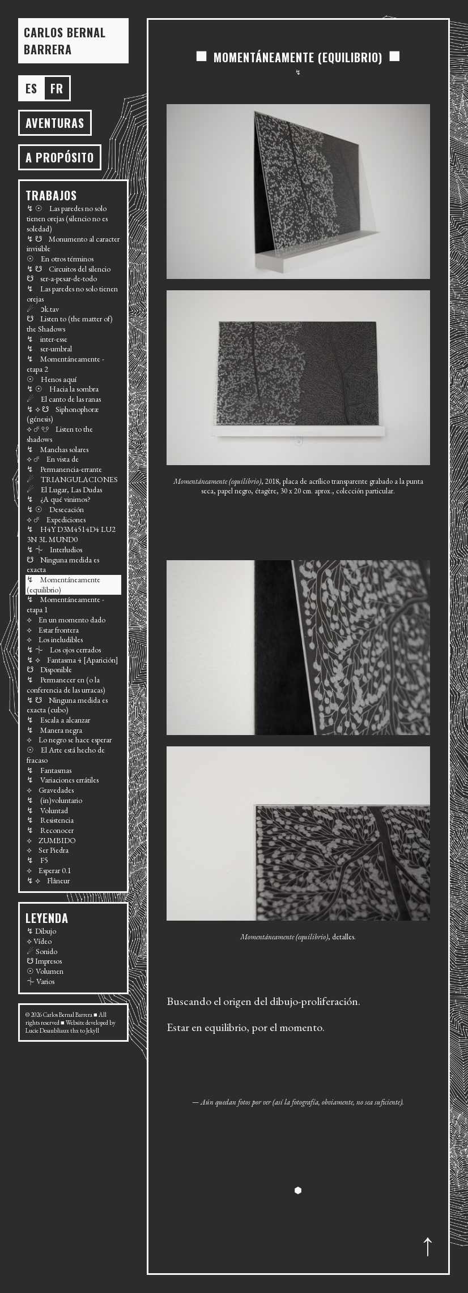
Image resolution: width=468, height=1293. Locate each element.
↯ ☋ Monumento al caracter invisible (73, 244)
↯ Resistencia (50, 820)
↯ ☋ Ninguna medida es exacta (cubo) (67, 705)
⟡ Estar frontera (53, 630)
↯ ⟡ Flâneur (48, 880)
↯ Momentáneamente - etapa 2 (65, 364)
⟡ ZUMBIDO (51, 840)
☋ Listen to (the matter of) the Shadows (70, 323)
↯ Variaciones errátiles (63, 780)
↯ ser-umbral (49, 348)
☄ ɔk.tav (43, 309)
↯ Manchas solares (57, 449)
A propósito (59, 157)
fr (56, 88)
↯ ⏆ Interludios (54, 549)
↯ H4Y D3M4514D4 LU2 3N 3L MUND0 (71, 534)
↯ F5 (37, 860)
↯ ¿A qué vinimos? (59, 499)
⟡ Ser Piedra (48, 850)
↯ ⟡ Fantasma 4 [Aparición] (72, 660)
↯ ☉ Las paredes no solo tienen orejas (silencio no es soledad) (67, 218)
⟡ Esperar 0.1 (49, 870)
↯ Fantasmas (49, 770)
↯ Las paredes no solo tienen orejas (72, 293)
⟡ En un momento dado (66, 620)
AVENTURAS (54, 122)
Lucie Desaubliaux (47, 1030)
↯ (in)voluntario (54, 800)
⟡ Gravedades (50, 790)
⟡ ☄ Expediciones (56, 519)
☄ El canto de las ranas (64, 399)
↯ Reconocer (50, 830)
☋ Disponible (49, 669)
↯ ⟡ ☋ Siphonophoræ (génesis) (63, 414)
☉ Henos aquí (51, 379)
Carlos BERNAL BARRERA (65, 41)
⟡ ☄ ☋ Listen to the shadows (60, 434)
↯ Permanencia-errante (64, 469)
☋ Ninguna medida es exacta (63, 565)
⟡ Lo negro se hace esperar (69, 739)
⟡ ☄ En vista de (53, 459)
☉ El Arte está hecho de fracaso (66, 755)
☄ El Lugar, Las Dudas (64, 489)
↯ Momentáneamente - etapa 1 (65, 604)
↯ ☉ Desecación (55, 509)
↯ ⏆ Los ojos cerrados (64, 650)
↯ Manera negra (54, 730)
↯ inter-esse (47, 339)
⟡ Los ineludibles (55, 639)
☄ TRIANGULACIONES (72, 479)
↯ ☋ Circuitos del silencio (68, 269)
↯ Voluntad (47, 810)
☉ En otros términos (60, 259)
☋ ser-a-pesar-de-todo (62, 278)
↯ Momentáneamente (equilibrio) (63, 584)
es (31, 88)
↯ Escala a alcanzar (58, 720)
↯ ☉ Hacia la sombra (63, 389)
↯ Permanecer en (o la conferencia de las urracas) (66, 685)
